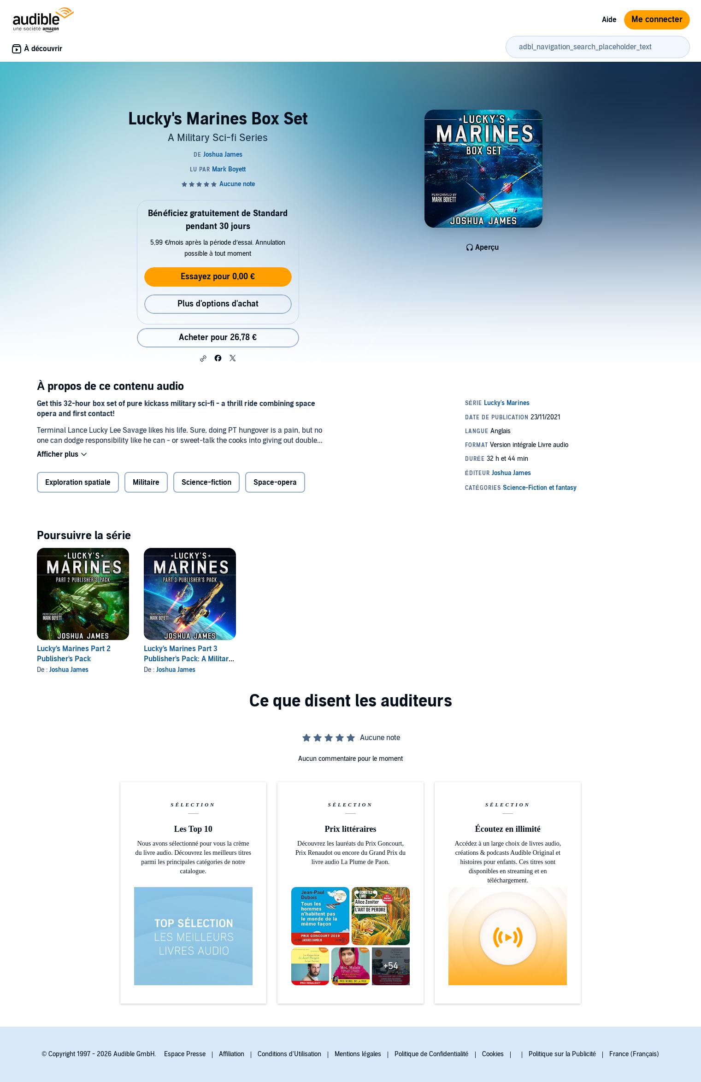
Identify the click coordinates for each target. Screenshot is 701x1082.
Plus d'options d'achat (218, 304)
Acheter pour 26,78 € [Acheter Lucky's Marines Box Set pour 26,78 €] (218, 337)
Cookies (493, 1054)
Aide (609, 19)
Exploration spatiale (78, 482)
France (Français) (634, 1054)
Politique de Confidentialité (432, 1054)
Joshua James (68, 670)
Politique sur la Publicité (562, 1054)
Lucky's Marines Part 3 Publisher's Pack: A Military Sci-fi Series (188, 659)
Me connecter (657, 19)
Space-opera (275, 482)
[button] (203, 358)
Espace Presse (185, 1054)
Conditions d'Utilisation (289, 1054)
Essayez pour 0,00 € (218, 277)
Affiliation (231, 1054)
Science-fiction (206, 482)
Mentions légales (358, 1054)
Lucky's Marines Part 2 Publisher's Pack (74, 654)
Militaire (146, 482)
